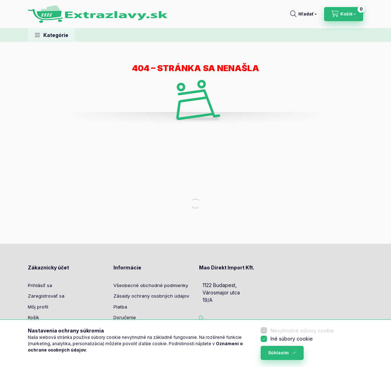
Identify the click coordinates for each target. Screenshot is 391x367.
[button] (51, 35)
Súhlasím (278, 352)
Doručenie (124, 317)
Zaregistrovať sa (46, 296)
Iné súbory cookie (292, 339)
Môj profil (38, 307)
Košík (33, 317)
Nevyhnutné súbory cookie (302, 331)
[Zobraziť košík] (343, 14)
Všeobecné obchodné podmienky (150, 285)
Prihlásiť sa (40, 285)
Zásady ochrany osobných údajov (151, 296)
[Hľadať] (303, 14)
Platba (120, 307)
